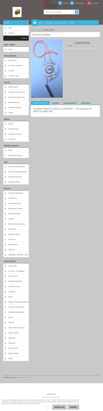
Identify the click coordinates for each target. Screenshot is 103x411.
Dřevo (10, 150)
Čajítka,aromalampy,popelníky (18, 302)
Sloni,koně (11, 239)
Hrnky (10, 49)
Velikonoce (12, 338)
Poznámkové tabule (15, 177)
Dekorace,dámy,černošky (16, 224)
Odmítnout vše (58, 407)
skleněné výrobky (14, 182)
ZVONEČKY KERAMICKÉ (16, 312)
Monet (10, 296)
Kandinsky (11, 291)
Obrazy (10, 358)
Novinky (25, 38)
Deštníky (11, 219)
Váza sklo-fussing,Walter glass (16, 167)
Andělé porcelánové (15, 134)
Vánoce (10, 317)
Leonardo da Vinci (14, 286)
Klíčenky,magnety (14, 234)
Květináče (11, 249)
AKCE (10, 28)
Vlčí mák (11, 70)
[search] (76, 12)
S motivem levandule (15, 65)
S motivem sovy (13, 76)
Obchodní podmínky (60, 23)
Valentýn (11, 322)
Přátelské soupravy (14, 107)
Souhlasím (73, 407)
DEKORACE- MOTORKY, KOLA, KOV (18, 255)
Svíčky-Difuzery (13, 333)
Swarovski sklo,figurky (15, 193)
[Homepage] (35, 22)
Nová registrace (78, 3)
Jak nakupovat (48, 23)
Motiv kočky (12, 60)
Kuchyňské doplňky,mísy (16, 97)
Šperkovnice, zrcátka (15, 208)
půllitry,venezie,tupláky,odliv (17, 171)
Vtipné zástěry (13, 348)
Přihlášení (64, 3)
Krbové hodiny (13, 244)
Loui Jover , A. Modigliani (16, 271)
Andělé (10, 123)
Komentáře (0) (86, 103)
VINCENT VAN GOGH (15, 281)
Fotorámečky (12, 198)
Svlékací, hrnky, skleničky (16, 92)
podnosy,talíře (13, 87)
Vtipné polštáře (13, 353)
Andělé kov (12, 139)
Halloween (11, 343)
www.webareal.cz (25, 377)
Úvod (32, 30)
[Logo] (17, 12)
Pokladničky (12, 229)
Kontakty (71, 23)
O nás (40, 23)
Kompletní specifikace (40, 103)
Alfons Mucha (13, 276)
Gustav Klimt (12, 266)
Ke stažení (55, 103)
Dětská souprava (14, 102)
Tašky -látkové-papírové (16, 327)
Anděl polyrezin (13, 129)
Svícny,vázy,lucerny (14, 203)
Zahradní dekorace (14, 213)
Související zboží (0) (70, 103)
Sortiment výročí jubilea (16, 307)
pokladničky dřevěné (15, 155)
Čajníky (10, 112)
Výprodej (11, 33)
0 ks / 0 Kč (95, 3)
